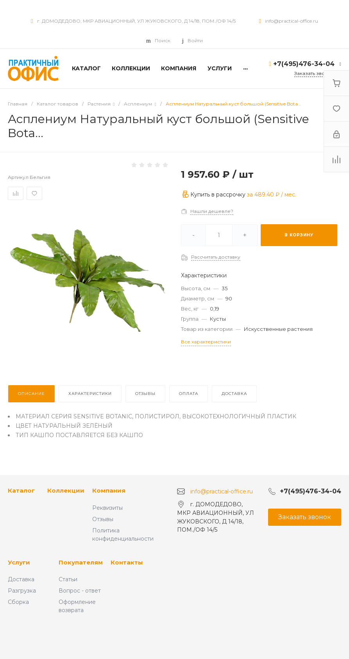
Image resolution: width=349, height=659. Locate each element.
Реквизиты (107, 507)
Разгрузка (22, 590)
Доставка (21, 579)
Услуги (19, 562)
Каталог (21, 490)
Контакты (127, 562)
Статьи (68, 579)
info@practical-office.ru (291, 21)
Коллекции (65, 490)
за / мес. (271, 194)
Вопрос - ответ (80, 590)
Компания (108, 490)
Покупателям (81, 562)
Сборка (18, 601)
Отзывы (102, 519)
